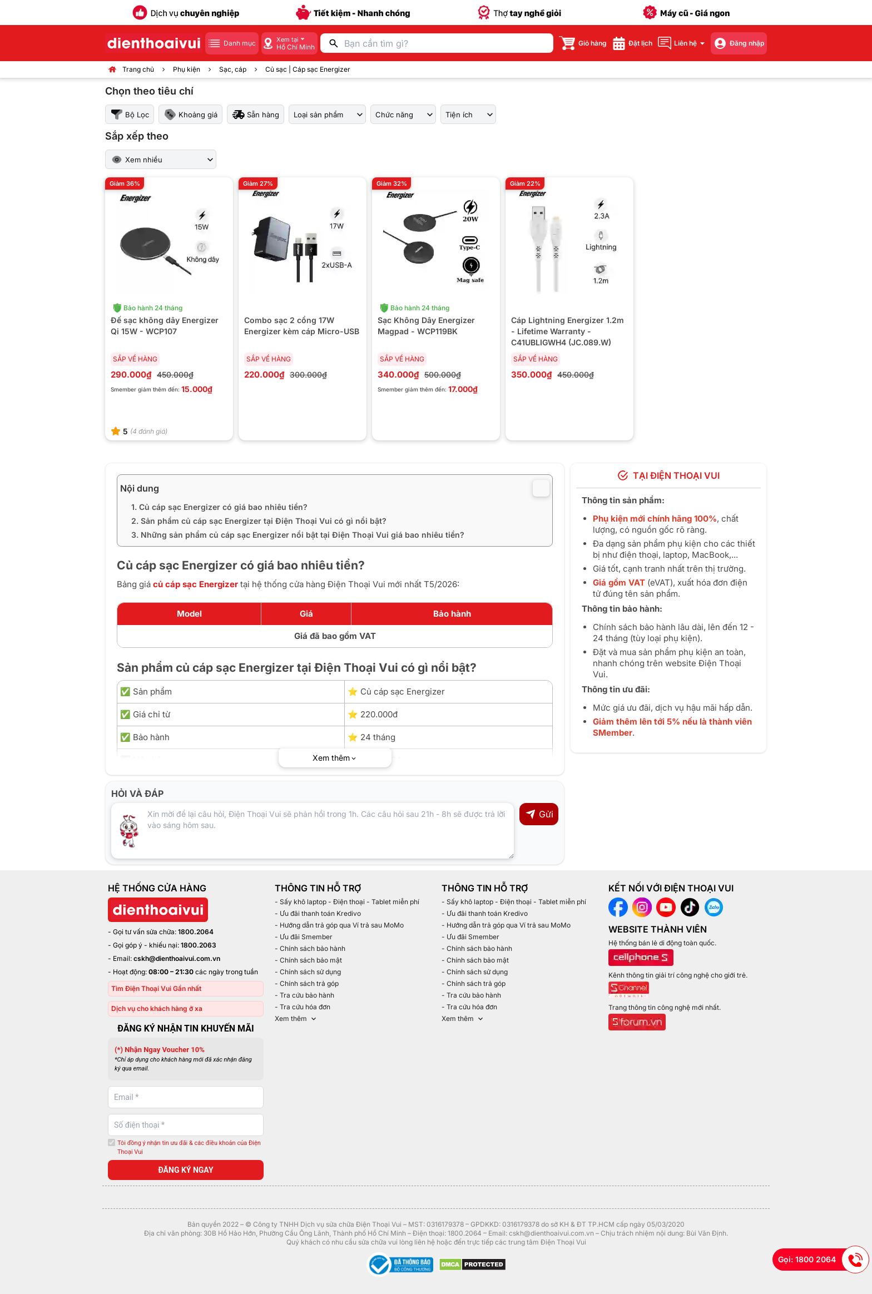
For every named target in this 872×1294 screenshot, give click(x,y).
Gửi (539, 814)
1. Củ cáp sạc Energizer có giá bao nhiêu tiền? (219, 507)
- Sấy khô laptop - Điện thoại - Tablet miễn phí (347, 902)
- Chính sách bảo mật (308, 960)
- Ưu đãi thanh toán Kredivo (318, 913)
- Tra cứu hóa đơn (302, 1007)
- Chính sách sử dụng (308, 972)
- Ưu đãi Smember (304, 937)
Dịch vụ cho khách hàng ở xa (156, 1008)
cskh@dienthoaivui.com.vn (176, 958)
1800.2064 (196, 932)
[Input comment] (312, 831)
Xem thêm (296, 1018)
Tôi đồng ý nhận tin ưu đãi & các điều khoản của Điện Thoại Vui (189, 1147)
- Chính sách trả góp (307, 983)
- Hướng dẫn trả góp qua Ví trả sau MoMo (339, 925)
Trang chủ (138, 69)
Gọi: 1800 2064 (823, 1259)
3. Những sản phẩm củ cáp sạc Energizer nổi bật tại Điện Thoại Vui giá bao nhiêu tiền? (297, 534)
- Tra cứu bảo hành (304, 995)
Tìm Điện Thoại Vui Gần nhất (156, 988)
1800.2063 (198, 945)
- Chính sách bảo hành (310, 948)
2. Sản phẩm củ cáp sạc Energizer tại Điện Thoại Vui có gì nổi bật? (259, 520)
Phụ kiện (186, 69)
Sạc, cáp (232, 69)
